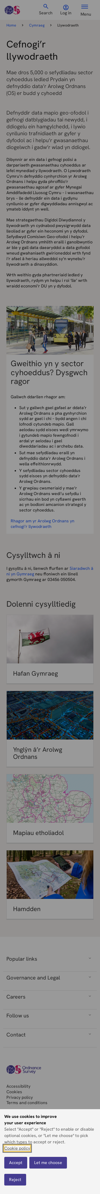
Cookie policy (17, 1149)
